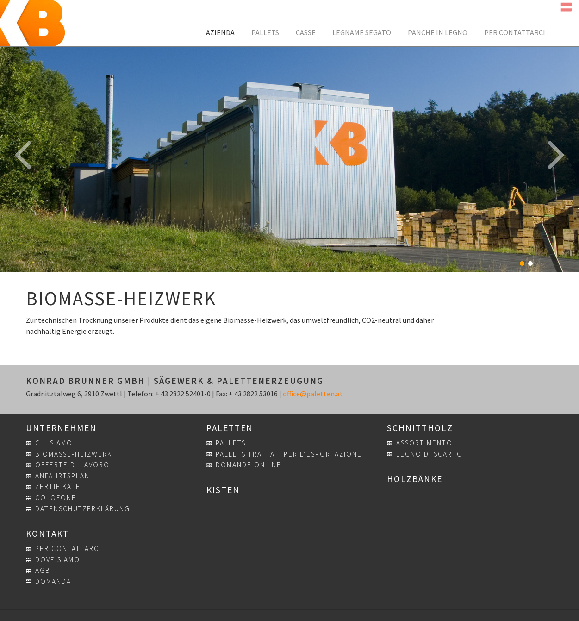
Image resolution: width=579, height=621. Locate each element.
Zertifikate (58, 486)
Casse (306, 32)
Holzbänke (414, 478)
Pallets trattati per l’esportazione (289, 454)
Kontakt (47, 533)
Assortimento (424, 443)
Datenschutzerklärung (82, 508)
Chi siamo (54, 443)
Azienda (220, 32)
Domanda (53, 581)
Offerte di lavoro (72, 464)
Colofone (55, 497)
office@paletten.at (313, 393)
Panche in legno (437, 32)
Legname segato (361, 32)
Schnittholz (420, 427)
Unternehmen (61, 427)
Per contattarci (514, 32)
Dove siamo (57, 559)
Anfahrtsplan (62, 475)
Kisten (223, 490)
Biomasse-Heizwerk (73, 454)
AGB (42, 570)
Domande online (248, 464)
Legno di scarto (429, 454)
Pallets (265, 32)
